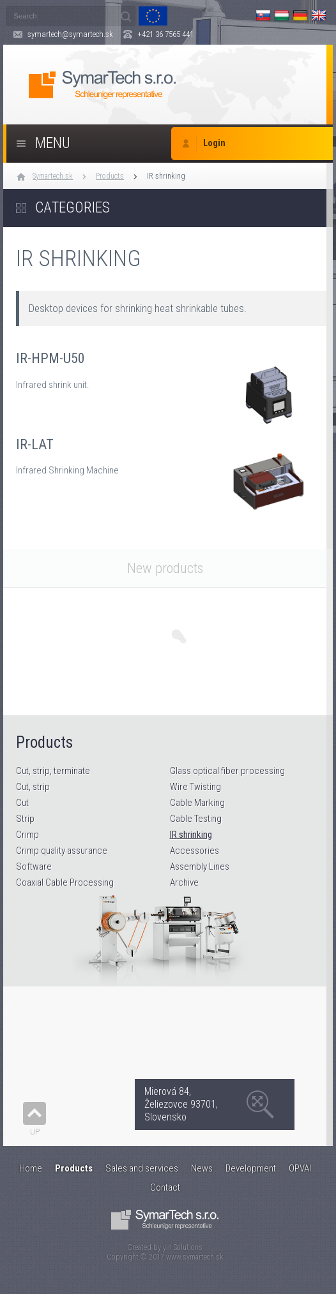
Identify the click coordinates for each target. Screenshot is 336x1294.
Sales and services (141, 1168)
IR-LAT (167, 468)
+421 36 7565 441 (165, 34)
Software (34, 866)
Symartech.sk (53, 176)
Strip (25, 818)
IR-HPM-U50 (167, 382)
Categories (72, 207)
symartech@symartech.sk (70, 34)
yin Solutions (182, 1247)
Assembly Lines (199, 866)
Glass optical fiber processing (227, 771)
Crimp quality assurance (61, 850)
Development (250, 1168)
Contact (165, 1187)
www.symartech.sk (195, 1257)
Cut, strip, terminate (53, 771)
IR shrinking (166, 176)
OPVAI (300, 1168)
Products (110, 176)
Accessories (194, 850)
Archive (184, 882)
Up (35, 1131)
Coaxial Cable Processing (65, 882)
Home (30, 1168)
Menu (52, 143)
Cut (22, 802)
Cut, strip (33, 786)
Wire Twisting (195, 786)
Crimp (27, 834)
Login (214, 143)
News (202, 1168)
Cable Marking (197, 802)
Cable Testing (196, 818)
